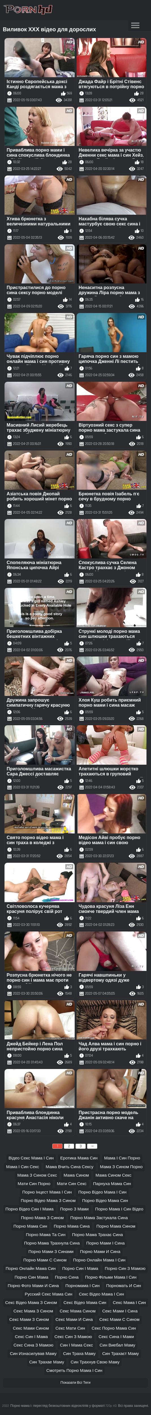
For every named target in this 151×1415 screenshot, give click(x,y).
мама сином (76, 1175)
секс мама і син (129, 1302)
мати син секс (72, 1183)
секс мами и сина (74, 1319)
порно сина (67, 1277)
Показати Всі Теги (75, 1382)
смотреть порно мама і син (74, 1370)
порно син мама (31, 1277)
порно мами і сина (105, 1243)
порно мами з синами (51, 1251)
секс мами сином (31, 1328)
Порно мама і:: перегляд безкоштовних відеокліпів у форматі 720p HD (63, 1406)
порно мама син (30, 1226)
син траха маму (79, 1353)
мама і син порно (122, 1158)
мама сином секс (113, 1175)
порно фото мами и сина (33, 1285)
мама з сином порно (121, 1167)
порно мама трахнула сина (52, 1243)
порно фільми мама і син (110, 1277)
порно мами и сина (100, 1251)
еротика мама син (79, 1158)
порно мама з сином (42, 1218)
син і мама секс (76, 1345)
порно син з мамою (125, 1268)
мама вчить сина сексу (69, 1167)
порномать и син (123, 1285)
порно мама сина (72, 1226)
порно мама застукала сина (99, 1218)
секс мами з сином (29, 1319)
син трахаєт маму (120, 1353)
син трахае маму (46, 1362)
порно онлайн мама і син (99, 1260)
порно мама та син (45, 1234)
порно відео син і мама (29, 1209)
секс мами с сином (119, 1319)
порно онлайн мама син (31, 1268)
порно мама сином (115, 1226)
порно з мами (74, 1209)
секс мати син (70, 1328)
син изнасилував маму (33, 1353)
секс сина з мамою (33, 1345)
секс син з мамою (73, 1336)
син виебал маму (117, 1345)
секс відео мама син (84, 1302)
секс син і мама (31, 1336)
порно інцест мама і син (47, 1192)
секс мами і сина (119, 1311)
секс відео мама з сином (31, 1302)
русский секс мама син (48, 1294)
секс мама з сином (33, 1311)
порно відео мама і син (102, 1192)
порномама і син (82, 1285)
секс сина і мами (116, 1336)
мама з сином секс (37, 1175)
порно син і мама (80, 1268)
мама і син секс (22, 1167)
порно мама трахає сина (97, 1234)
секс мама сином (78, 1311)
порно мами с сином (44, 1260)
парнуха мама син (112, 1183)
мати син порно (34, 1183)
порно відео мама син (105, 1200)
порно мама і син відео (119, 1209)
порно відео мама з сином (48, 1200)
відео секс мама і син (31, 1158)
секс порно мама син (114, 1328)
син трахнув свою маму (95, 1362)
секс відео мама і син (101, 1294)
